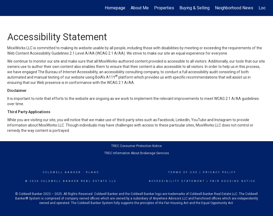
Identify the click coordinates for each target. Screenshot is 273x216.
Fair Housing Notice (233, 181)
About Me (140, 7)
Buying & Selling (194, 7)
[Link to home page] (10, 8)
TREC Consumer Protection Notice (136, 146)
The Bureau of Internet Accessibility (68, 72)
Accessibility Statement (177, 181)
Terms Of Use (183, 172)
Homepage (115, 7)
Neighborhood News (234, 7)
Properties (164, 7)
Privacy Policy (219, 172)
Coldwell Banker (62, 172)
